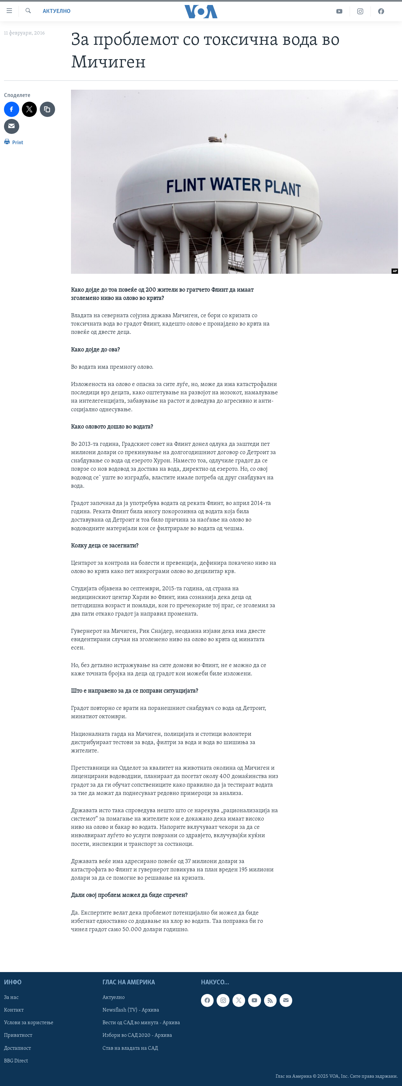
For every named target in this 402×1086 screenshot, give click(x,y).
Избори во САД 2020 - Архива (137, 1035)
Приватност (18, 1035)
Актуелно (57, 11)
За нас (11, 998)
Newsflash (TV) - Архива (130, 1010)
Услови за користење (28, 1023)
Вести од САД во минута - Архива (141, 1023)
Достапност (17, 1048)
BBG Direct (16, 1061)
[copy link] (47, 109)
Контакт (14, 1010)
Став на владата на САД (130, 1048)
